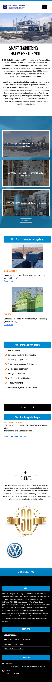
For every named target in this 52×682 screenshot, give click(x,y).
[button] (44, 7)
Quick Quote (27, 407)
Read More (8, 281)
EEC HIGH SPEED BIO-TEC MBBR (17, 629)
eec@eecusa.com (18, 436)
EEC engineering (10, 625)
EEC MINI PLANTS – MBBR (14, 634)
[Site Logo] (16, 7)
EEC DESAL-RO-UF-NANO (14, 639)
